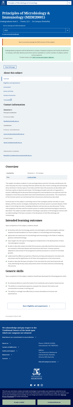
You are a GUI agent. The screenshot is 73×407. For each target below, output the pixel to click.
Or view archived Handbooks (10, 34)
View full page (10, 67)
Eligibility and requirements (12, 83)
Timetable (10, 101)
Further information (9, 95)
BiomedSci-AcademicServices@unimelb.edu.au (18, 155)
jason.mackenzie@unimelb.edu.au (14, 134)
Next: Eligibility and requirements (35, 306)
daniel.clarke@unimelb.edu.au (13, 142)
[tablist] (39, 3)
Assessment (7, 87)
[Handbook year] (36, 30)
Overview (6, 79)
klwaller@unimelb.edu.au (11, 121)
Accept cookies (19, 402)
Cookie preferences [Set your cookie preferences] (54, 402)
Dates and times (8, 91)
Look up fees (32, 177)
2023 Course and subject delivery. (43, 57)
